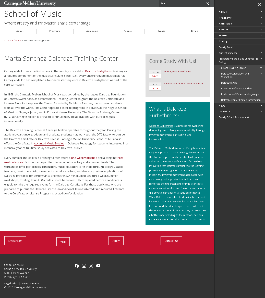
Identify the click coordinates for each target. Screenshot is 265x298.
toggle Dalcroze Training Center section (260, 67)
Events (161, 31)
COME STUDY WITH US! (191, 219)
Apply (116, 241)
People (128, 31)
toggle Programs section (260, 17)
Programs (54, 31)
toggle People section (260, 29)
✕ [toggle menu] (259, 5)
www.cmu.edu (30, 283)
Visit (63, 242)
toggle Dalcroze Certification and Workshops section (260, 73)
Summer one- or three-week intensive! (176, 86)
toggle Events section (260, 35)
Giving (194, 31)
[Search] (184, 3)
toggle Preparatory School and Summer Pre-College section (260, 58)
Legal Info (10, 283)
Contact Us (171, 241)
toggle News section (260, 105)
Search (207, 3)
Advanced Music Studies (49, 143)
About (19, 31)
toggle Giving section (260, 41)
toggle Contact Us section (260, 111)
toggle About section (260, 11)
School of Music (32, 13)
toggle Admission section (260, 23)
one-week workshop (84, 158)
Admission (92, 31)
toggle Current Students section (260, 52)
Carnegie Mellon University (30, 3)
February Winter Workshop (170, 74)
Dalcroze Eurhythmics (99, 71)
